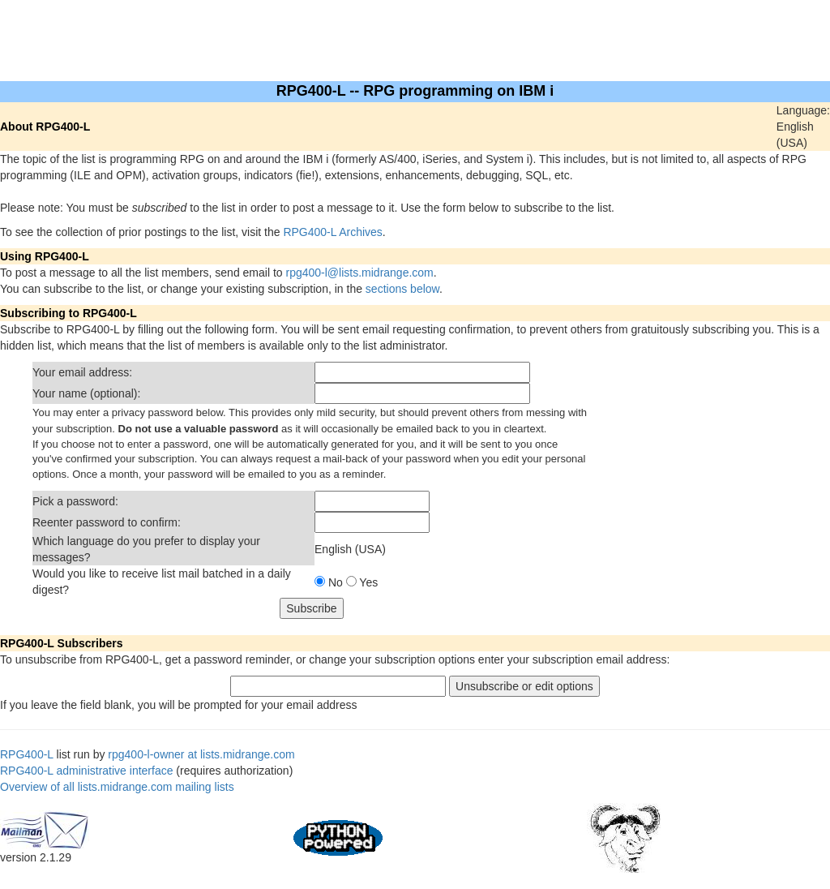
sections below (402, 288)
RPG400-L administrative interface (86, 770)
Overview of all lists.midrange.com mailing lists (117, 786)
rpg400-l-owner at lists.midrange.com (201, 754)
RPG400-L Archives (332, 231)
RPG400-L (26, 754)
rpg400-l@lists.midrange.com (360, 272)
